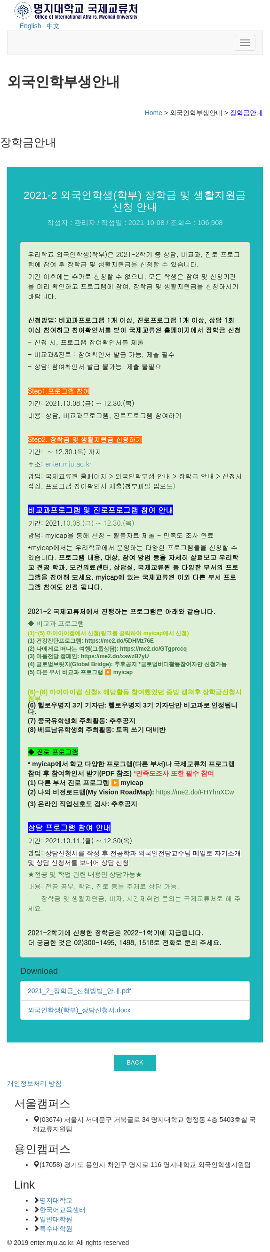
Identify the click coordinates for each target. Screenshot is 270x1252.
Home (153, 113)
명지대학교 (56, 1200)
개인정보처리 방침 (34, 1083)
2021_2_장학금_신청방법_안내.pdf (79, 991)
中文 (53, 26)
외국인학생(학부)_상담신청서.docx (79, 1010)
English (30, 26)
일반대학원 (56, 1219)
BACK (135, 1062)
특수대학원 (56, 1228)
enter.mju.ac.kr (68, 463)
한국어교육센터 (63, 1209)
